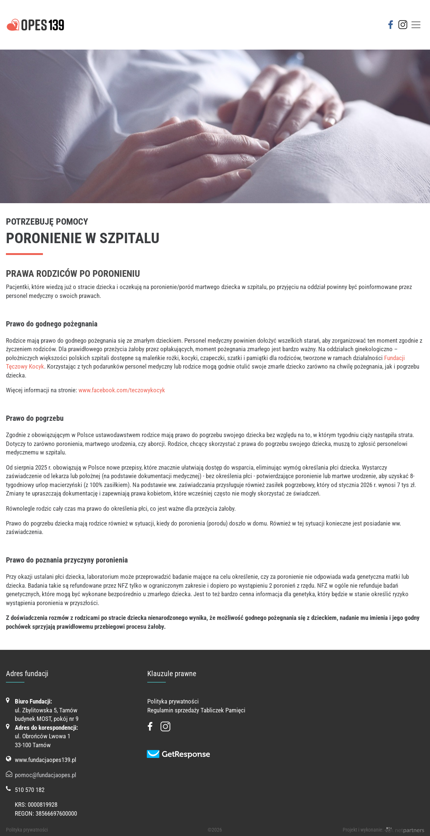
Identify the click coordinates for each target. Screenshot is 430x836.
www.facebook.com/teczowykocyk (121, 390)
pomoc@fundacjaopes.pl (45, 775)
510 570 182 (29, 789)
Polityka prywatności (173, 701)
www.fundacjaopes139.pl (45, 759)
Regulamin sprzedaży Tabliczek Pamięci (196, 710)
